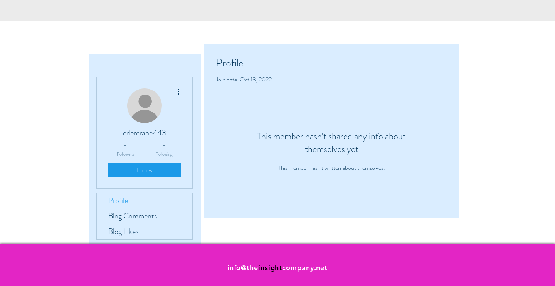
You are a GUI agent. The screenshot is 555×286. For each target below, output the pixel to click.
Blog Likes (123, 231)
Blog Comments (132, 216)
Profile (118, 200)
